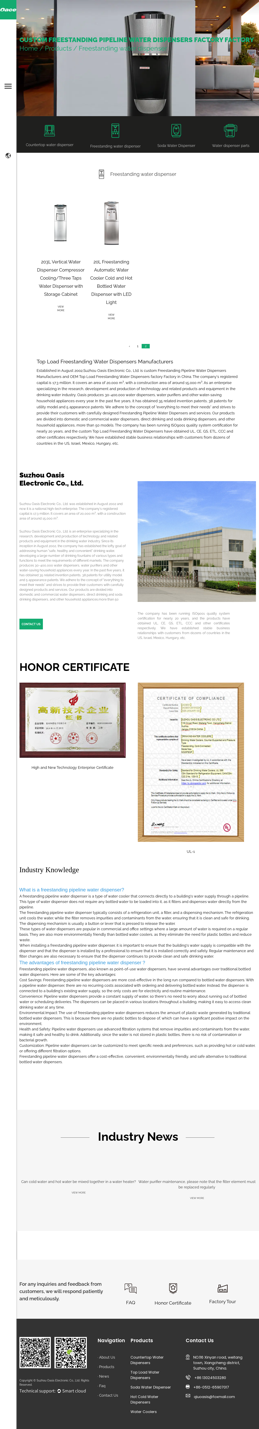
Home (28, 48)
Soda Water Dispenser (151, 1387)
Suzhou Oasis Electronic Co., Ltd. (111, 370)
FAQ (130, 1302)
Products (58, 48)
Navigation (111, 1340)
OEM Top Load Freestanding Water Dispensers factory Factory (123, 376)
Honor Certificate (173, 1303)
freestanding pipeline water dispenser (81, 889)
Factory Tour (222, 1301)
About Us (107, 1357)
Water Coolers (144, 1411)
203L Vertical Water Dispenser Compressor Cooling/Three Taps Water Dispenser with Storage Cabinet (61, 278)
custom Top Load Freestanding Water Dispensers (121, 431)
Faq (102, 1386)
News (104, 1376)
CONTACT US (31, 624)
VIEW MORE (79, 1192)
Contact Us (108, 1395)
